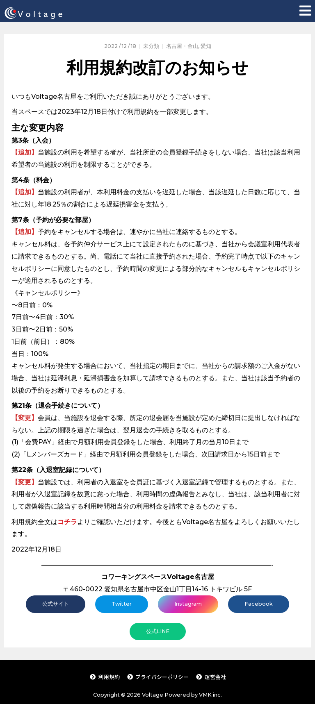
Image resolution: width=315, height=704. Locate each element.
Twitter (122, 604)
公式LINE (157, 631)
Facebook (258, 604)
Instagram (188, 604)
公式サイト (55, 604)
